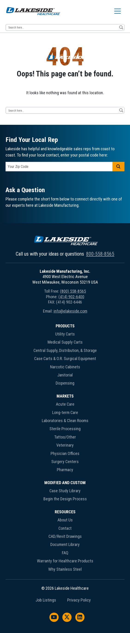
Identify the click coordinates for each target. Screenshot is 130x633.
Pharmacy (65, 469)
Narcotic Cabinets (65, 366)
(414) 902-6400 (71, 296)
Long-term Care (65, 412)
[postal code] (59, 166)
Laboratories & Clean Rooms (65, 420)
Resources (65, 511)
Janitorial (65, 375)
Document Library (65, 544)
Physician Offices (65, 453)
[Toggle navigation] (117, 11)
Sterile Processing (65, 428)
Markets (65, 396)
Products (65, 325)
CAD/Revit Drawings (65, 536)
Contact (65, 528)
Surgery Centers (65, 461)
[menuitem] (65, 355)
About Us (65, 519)
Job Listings (46, 600)
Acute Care (65, 404)
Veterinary (65, 445)
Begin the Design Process (65, 498)
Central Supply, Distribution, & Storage (65, 350)
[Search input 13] (62, 27)
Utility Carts (65, 334)
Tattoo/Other (65, 437)
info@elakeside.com (70, 311)
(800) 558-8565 (73, 291)
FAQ (65, 552)
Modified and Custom (65, 482)
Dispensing (65, 383)
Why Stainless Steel (65, 569)
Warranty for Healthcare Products (65, 560)
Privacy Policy (79, 600)
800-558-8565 (100, 254)
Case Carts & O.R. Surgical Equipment (65, 358)
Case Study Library (65, 490)
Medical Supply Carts (65, 342)
